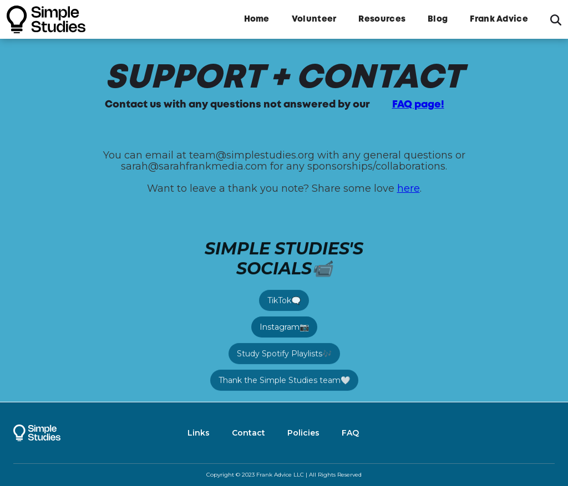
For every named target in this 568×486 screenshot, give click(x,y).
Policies (303, 433)
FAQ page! (418, 104)
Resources (381, 19)
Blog (438, 19)
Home (257, 19)
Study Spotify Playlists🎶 (284, 354)
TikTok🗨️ (284, 300)
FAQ (350, 433)
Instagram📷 (284, 327)
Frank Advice (499, 19)
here (408, 188)
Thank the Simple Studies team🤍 (284, 380)
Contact (248, 433)
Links (198, 433)
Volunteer (314, 19)
